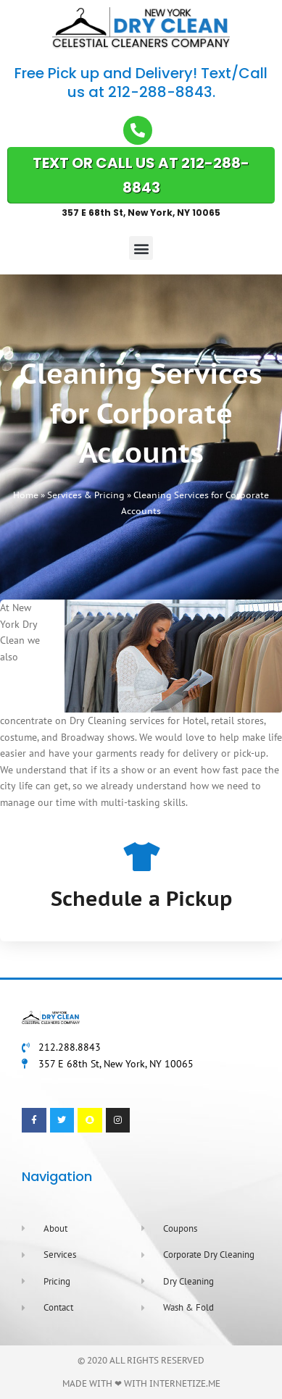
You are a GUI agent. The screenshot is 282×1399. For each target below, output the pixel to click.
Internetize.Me (184, 1383)
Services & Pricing (86, 495)
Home (25, 495)
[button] (141, 248)
